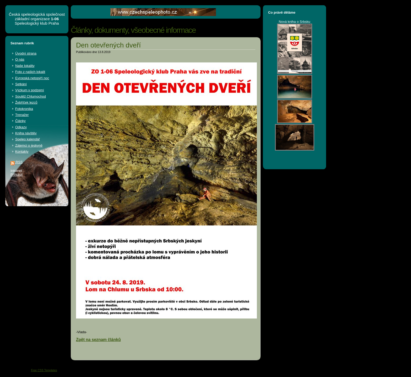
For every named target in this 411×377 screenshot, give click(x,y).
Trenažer (22, 115)
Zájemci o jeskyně (28, 145)
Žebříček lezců (26, 102)
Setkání (21, 84)
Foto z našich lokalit (30, 72)
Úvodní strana (25, 53)
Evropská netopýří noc (32, 78)
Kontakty (22, 151)
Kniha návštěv (26, 133)
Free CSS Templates (44, 370)
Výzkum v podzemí (29, 90)
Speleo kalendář (27, 139)
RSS (16, 162)
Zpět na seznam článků (98, 339)
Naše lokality (25, 66)
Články (20, 121)
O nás (19, 59)
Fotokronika (24, 109)
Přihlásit (16, 175)
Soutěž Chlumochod (30, 96)
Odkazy (21, 127)
